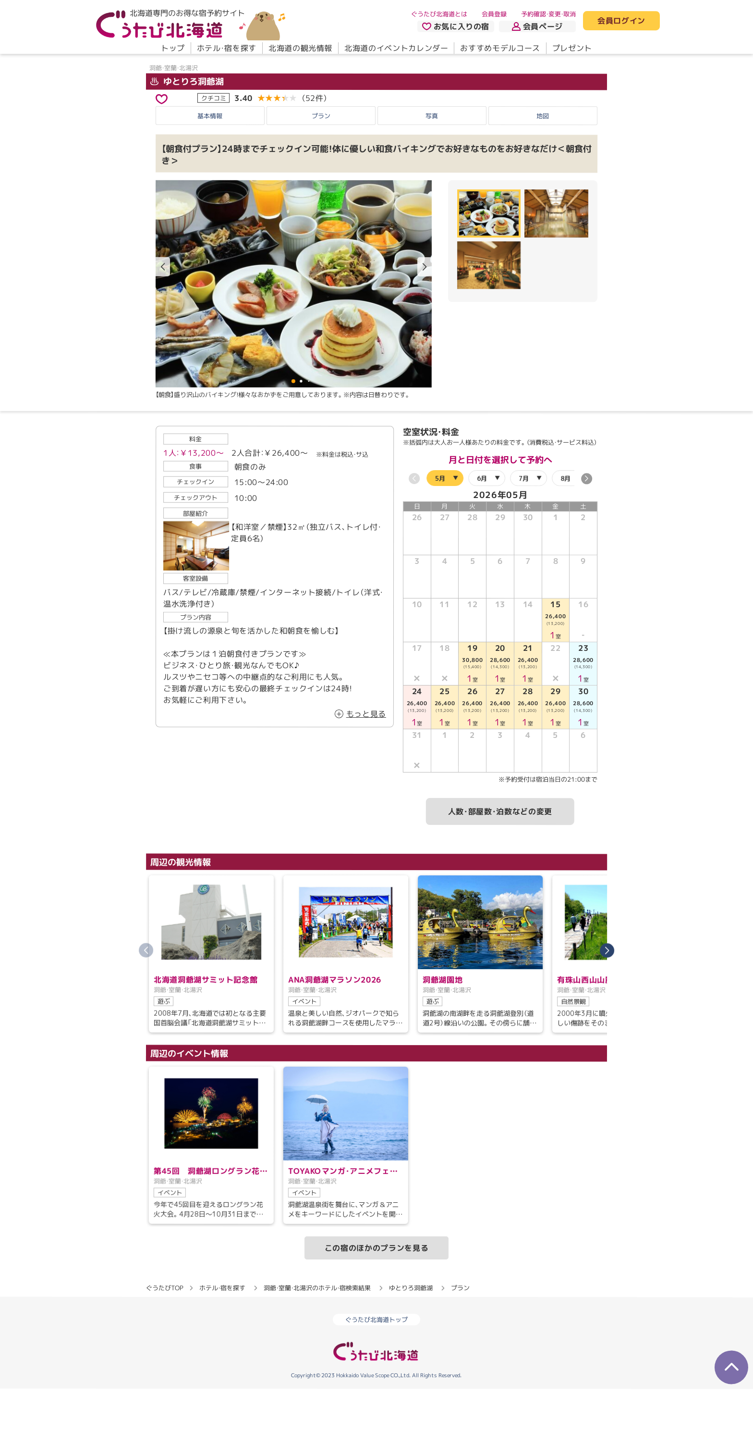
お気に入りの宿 (455, 26)
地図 (542, 159)
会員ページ (537, 26)
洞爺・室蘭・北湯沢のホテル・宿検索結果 (317, 1331)
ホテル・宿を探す (226, 48)
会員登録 (494, 14)
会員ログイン (621, 21)
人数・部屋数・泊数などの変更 (500, 855)
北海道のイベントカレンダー (396, 48)
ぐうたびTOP (164, 1331)
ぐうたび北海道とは (439, 14)
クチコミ (213, 141)
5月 (440, 522)
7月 (524, 522)
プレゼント (572, 48)
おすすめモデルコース (500, 48)
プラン (321, 159)
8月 (565, 522)
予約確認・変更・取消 (548, 14)
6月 (482, 522)
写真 (431, 159)
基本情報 (209, 159)
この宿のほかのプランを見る (376, 1291)
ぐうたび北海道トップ (376, 1363)
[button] (424, 311)
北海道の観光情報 (300, 48)
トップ (173, 48)
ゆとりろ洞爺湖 (187, 125)
